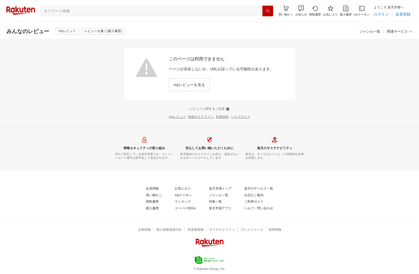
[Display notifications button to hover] (285, 10)
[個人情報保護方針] (169, 230)
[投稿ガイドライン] (201, 117)
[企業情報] (144, 230)
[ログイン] (381, 14)
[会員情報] (152, 189)
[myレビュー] (67, 31)
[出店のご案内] (253, 195)
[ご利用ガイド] (253, 202)
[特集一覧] (215, 202)
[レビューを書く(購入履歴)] (103, 31)
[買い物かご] (154, 195)
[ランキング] (183, 202)
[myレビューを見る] (189, 84)
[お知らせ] (301, 10)
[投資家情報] (196, 230)
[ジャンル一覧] (369, 31)
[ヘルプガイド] (240, 117)
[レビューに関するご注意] (209, 109)
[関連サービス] (400, 31)
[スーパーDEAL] (185, 208)
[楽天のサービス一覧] (258, 189)
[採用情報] (275, 230)
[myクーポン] (362, 10)
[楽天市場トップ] (220, 189)
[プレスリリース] (251, 230)
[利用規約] (222, 117)
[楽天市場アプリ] (220, 208)
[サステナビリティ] (222, 230)
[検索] (267, 11)
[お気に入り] (330, 10)
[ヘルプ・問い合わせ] (258, 208)
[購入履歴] (346, 10)
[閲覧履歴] (315, 10)
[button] (301, 10)
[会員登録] (402, 14)
